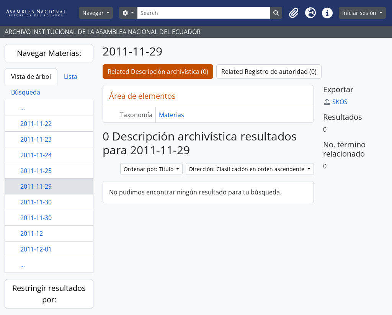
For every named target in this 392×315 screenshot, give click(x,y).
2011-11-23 (36, 139)
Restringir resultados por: (49, 294)
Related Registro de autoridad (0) (269, 71)
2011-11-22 (36, 123)
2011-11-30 (36, 202)
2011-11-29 (36, 186)
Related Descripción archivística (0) (158, 71)
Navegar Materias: (49, 53)
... (22, 108)
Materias (171, 115)
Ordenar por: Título (149, 169)
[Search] (204, 13)
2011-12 (31, 233)
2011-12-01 (36, 249)
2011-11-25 (36, 170)
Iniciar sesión (360, 12)
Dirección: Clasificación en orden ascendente (247, 169)
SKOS (335, 102)
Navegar (93, 12)
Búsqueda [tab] (25, 92)
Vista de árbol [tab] (31, 76)
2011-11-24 (36, 155)
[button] (293, 13)
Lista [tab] (70, 76)
